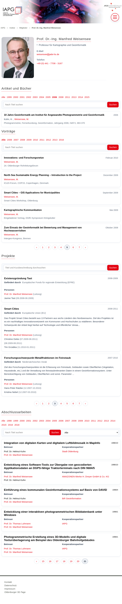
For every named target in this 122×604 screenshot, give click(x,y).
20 (78, 561)
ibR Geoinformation (71, 498)
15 (43, 561)
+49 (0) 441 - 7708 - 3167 (49, 63)
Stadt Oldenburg (70, 451)
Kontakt (8, 582)
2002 (28, 97)
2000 (15, 97)
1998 (9, 420)
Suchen (113, 104)
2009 (29, 140)
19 (71, 561)
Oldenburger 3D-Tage (15, 592)
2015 (86, 97)
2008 (61, 97)
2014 (80, 97)
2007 (15, 140)
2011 (67, 97)
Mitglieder (23, 28)
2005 (48, 97)
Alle (3, 97)
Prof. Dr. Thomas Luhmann (17, 523)
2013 (74, 97)
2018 (16, 425)
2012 (48, 140)
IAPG (3, 28)
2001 (22, 97)
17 (57, 561)
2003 (35, 97)
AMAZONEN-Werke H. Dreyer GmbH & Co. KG (85, 476)
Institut (12, 28)
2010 (35, 140)
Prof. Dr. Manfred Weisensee (18, 294)
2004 (41, 97)
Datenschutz (10, 585)
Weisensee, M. (21, 119)
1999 (9, 97)
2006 (54, 97)
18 (64, 561)
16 (50, 561)
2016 (61, 140)
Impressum (9, 588)
